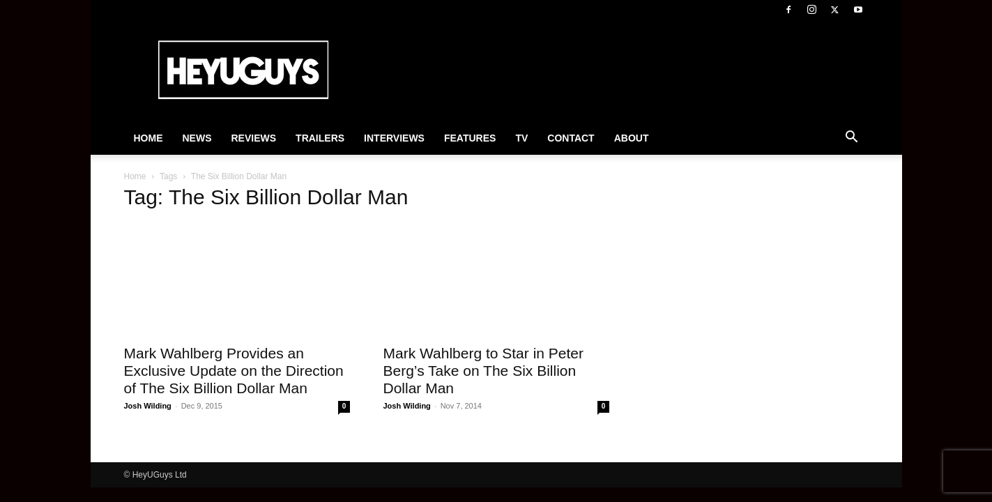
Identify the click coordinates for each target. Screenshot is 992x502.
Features (470, 138)
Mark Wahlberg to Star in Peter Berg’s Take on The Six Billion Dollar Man (483, 370)
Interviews (394, 138)
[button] (852, 138)
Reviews (254, 138)
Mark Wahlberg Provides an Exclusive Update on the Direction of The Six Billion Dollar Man (234, 370)
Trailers (320, 138)
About (631, 138)
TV (521, 138)
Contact (570, 138)
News (197, 138)
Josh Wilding (147, 406)
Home (148, 138)
